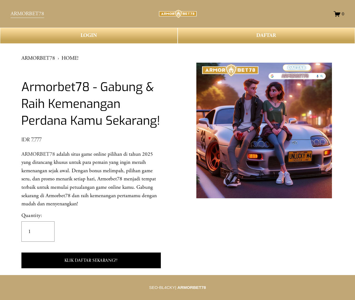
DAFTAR (266, 35)
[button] (91, 260)
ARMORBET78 (27, 13)
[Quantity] (38, 231)
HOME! (70, 58)
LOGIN (89, 35)
